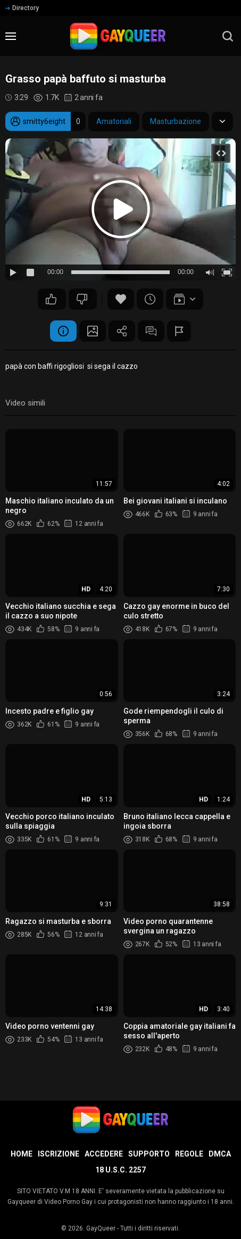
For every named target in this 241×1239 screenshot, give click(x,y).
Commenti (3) (151, 331)
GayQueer (100, 1228)
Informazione (63, 331)
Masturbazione (175, 121)
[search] (228, 36)
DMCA (220, 1154)
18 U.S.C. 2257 (120, 1170)
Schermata (92, 331)
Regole (189, 1154)
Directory (22, 8)
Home (21, 1154)
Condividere (122, 331)
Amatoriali (113, 121)
